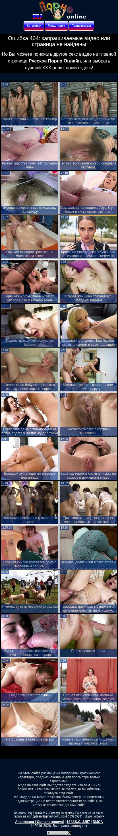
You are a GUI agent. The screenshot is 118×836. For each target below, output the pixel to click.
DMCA (98, 822)
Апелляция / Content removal (39, 822)
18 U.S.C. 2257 (78, 822)
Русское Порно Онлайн (55, 61)
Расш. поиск (56, 25)
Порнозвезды (81, 25)
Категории (34, 25)
